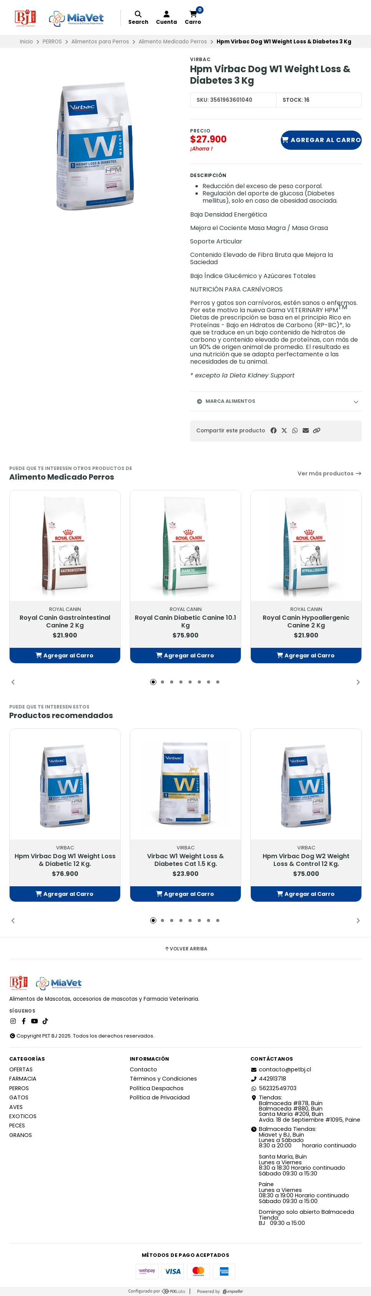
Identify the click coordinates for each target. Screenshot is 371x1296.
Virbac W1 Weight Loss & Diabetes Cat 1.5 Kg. (185, 860)
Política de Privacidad (160, 1097)
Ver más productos (330, 473)
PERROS (52, 41)
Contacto (143, 1069)
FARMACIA (22, 1078)
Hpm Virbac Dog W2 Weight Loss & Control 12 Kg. (306, 860)
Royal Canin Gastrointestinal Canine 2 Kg (65, 621)
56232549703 (273, 1088)
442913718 (268, 1078)
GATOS (18, 1097)
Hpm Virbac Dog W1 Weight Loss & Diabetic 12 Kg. (65, 860)
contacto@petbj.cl (280, 1069)
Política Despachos (157, 1088)
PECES (17, 1125)
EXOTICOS (22, 1116)
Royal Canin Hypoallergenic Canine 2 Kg (306, 621)
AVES (16, 1107)
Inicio (26, 41)
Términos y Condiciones (163, 1078)
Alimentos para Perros (100, 41)
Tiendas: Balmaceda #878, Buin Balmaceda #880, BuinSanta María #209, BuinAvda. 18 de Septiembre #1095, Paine (305, 1108)
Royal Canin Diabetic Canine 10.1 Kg (185, 621)
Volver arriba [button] (185, 949)
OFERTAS (21, 1069)
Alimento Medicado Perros (173, 41)
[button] (316, 430)
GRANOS (20, 1135)
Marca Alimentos (225, 401)
